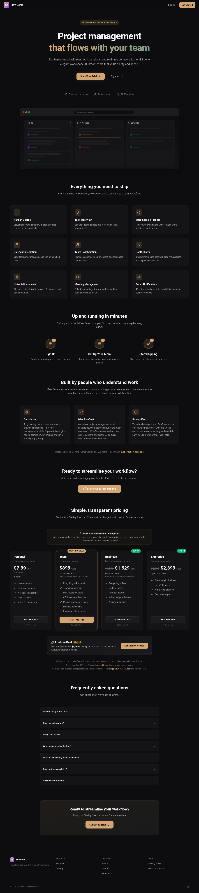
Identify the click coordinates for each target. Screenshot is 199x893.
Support (106, 873)
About (105, 863)
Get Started (187, 5)
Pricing (59, 868)
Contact (106, 868)
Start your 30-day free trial (99, 488)
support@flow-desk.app (132, 452)
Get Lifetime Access (134, 645)
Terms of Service (156, 868)
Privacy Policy (154, 863)
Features (60, 863)
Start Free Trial (90, 76)
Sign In (171, 5)
